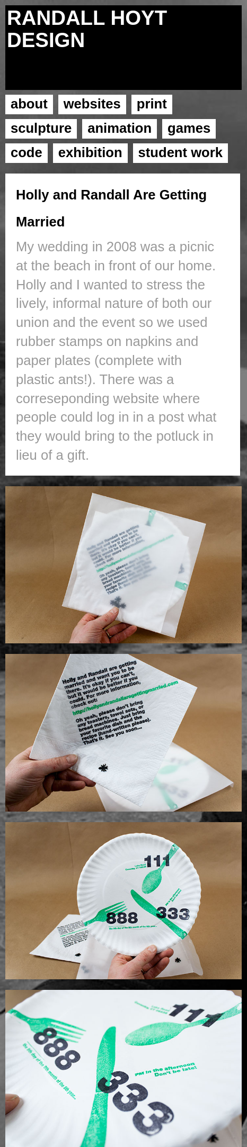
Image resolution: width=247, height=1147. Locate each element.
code (26, 152)
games (188, 128)
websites (92, 103)
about (29, 103)
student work (180, 152)
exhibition (90, 152)
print (152, 103)
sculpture (41, 128)
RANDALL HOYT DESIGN (87, 28)
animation (119, 128)
